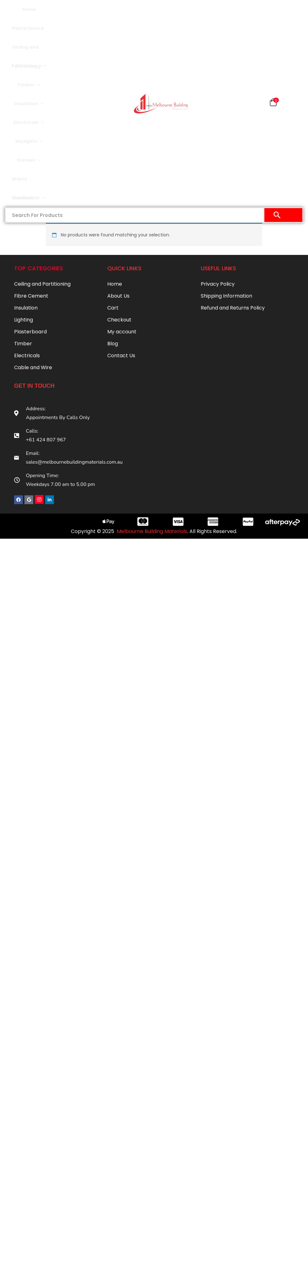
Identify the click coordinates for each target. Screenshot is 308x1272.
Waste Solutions (26, 182)
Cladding (29, 66)
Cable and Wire (33, 367)
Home (29, 9)
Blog (112, 343)
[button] (273, 104)
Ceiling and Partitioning (29, 50)
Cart (113, 307)
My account (121, 331)
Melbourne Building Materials (152, 531)
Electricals (29, 122)
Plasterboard (28, 31)
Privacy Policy (218, 284)
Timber (29, 84)
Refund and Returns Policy (233, 307)
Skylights (29, 141)
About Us (118, 295)
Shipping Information (226, 295)
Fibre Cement (31, 295)
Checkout (119, 319)
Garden (29, 160)
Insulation (29, 103)
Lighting (23, 319)
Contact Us (29, 197)
